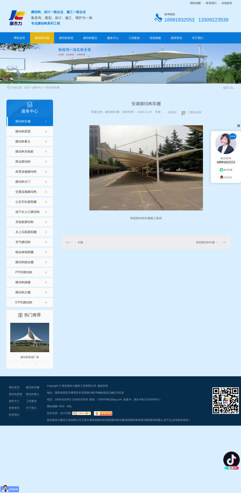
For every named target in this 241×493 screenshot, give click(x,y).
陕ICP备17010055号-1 (147, 399)
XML (69, 406)
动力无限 (65, 413)
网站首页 (19, 37)
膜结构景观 (66, 37)
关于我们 (197, 37)
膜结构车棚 (42, 37)
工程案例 (134, 37)
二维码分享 (194, 112)
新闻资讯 (176, 37)
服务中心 (113, 37)
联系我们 (211, 3)
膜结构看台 (90, 37)
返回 (228, 87)
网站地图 (195, 3)
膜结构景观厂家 (29, 357)
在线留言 (227, 3)
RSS (62, 406)
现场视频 (155, 37)
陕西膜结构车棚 (205, 242)
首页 (27, 87)
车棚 (80, 242)
